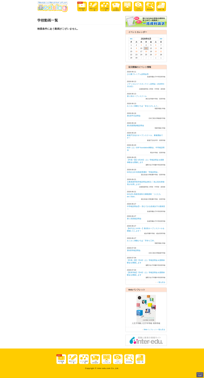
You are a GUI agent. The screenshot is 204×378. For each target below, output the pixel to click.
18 (146, 51)
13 (156, 48)
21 (161, 51)
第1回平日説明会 (133, 116)
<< (131, 39)
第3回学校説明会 (133, 250)
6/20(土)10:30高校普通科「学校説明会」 (143, 172)
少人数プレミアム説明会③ (137, 74)
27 (156, 55)
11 (146, 48)
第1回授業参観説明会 (135, 125)
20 (156, 51)
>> (161, 39)
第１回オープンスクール (137, 96)
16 (136, 51)
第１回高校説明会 (134, 219)
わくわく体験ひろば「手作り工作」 (141, 241)
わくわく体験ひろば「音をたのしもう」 (143, 106)
